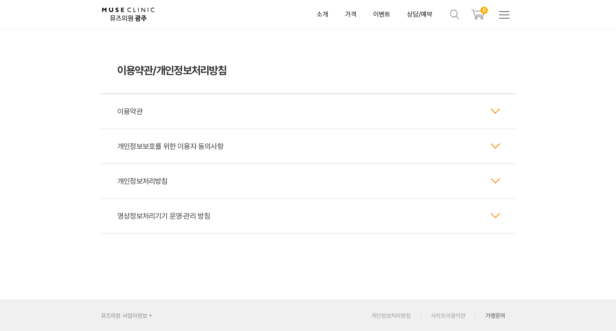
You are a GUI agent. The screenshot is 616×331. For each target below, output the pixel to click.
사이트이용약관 (448, 315)
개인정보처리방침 (309, 181)
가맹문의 (495, 315)
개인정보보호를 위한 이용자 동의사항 (309, 146)
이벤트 (381, 14)
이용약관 (309, 111)
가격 (351, 14)
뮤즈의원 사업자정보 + (126, 315)
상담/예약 (419, 14)
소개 (322, 14)
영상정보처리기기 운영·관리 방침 (309, 216)
